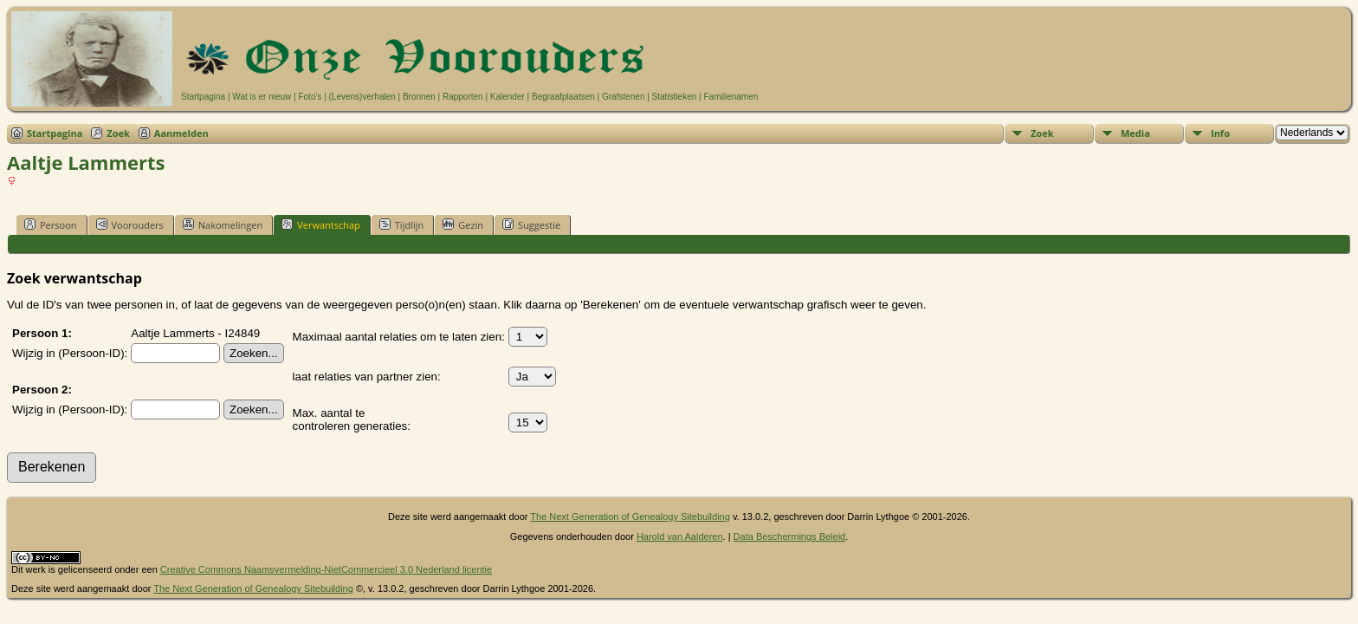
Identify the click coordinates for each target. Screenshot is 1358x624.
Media (1135, 133)
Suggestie (531, 224)
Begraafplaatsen (563, 96)
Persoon (50, 224)
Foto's (309, 96)
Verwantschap (320, 224)
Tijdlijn (401, 224)
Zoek (118, 133)
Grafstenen (623, 96)
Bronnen (419, 96)
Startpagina (203, 96)
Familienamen (730, 96)
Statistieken (674, 96)
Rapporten (463, 96)
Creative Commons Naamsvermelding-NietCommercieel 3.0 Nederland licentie (326, 569)
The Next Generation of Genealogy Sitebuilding (630, 516)
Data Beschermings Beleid (790, 536)
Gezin (463, 224)
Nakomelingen (222, 224)
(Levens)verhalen (362, 96)
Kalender (507, 96)
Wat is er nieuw (261, 96)
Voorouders (130, 224)
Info (1220, 133)
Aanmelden (181, 133)
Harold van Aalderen (680, 536)
